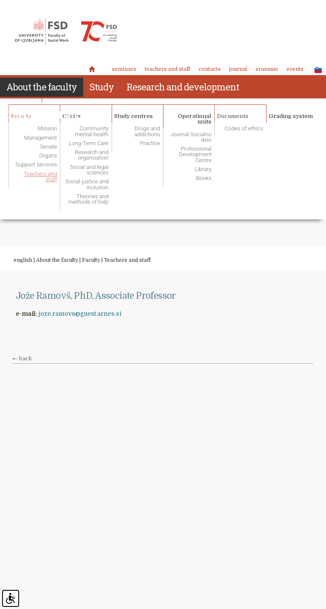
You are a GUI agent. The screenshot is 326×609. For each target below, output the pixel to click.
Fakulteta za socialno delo (66, 31)
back (25, 359)
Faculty (91, 260)
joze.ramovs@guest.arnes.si (80, 313)
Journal (238, 69)
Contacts (210, 69)
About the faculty (57, 260)
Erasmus (267, 69)
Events (295, 69)
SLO (316, 70)
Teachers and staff (167, 69)
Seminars (124, 69)
